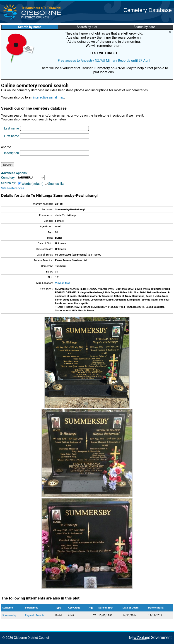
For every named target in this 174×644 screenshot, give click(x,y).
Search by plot (87, 27)
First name (11, 136)
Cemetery (8, 177)
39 (56, 271)
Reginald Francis (34, 615)
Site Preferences (12, 188)
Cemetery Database (147, 10)
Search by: (8, 183)
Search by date (144, 27)
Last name (11, 128)
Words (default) (31, 184)
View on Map (62, 282)
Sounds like (55, 184)
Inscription (11, 153)
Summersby (9, 615)
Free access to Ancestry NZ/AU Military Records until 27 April (104, 61)
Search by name (29, 27)
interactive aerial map (48, 97)
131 (57, 277)
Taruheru (60, 266)
